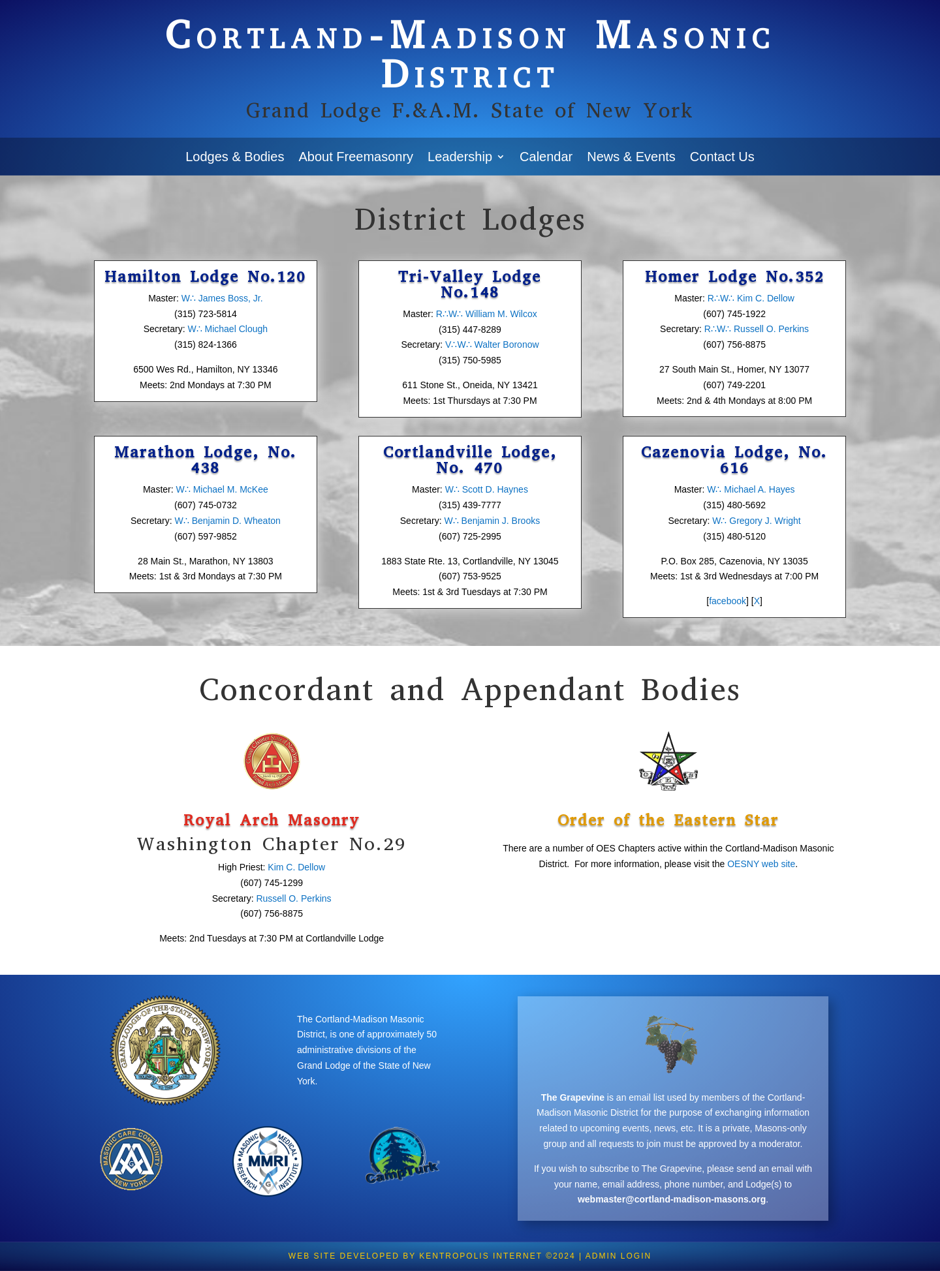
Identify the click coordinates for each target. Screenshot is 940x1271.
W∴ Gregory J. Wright (756, 520)
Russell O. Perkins (293, 898)
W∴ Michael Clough (227, 329)
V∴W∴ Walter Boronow (492, 344)
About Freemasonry (355, 156)
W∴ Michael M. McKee (222, 489)
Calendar (546, 156)
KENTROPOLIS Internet (480, 1256)
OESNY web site (761, 864)
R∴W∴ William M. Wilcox (486, 314)
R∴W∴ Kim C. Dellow (751, 298)
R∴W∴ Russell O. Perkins (755, 329)
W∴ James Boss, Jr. (222, 298)
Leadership (460, 156)
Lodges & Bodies (234, 156)
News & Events (631, 156)
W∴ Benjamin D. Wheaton (228, 520)
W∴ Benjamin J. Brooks (492, 520)
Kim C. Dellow (296, 867)
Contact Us (722, 156)
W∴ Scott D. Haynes (486, 489)
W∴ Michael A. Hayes (750, 489)
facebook (727, 601)
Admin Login (618, 1256)
